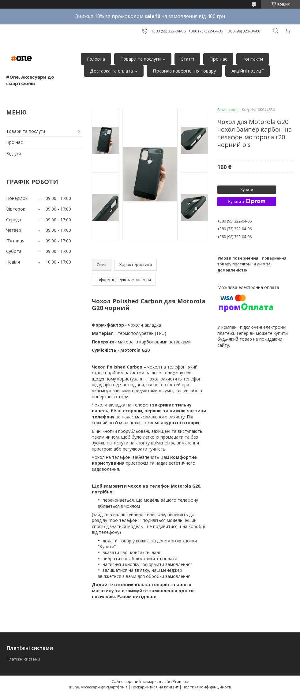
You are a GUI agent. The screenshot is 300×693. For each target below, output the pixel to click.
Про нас (218, 59)
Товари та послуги (140, 59)
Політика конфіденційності (206, 687)
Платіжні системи (23, 659)
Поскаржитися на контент (154, 687)
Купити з (246, 201)
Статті (187, 59)
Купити (246, 189)
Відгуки (13, 153)
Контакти (252, 59)
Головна (96, 59)
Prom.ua (180, 681)
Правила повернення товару (184, 71)
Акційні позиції (247, 71)
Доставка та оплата (111, 71)
